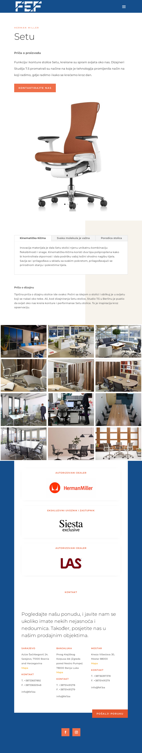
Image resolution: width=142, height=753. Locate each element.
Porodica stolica (111, 238)
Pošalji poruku (110, 713)
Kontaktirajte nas (35, 87)
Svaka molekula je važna (73, 238)
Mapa (24, 667)
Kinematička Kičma (33, 238)
